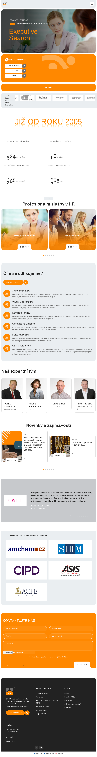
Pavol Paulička (84, 403)
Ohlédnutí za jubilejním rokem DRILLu (82, 443)
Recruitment (72, 235)
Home (66, 693)
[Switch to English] (59, 753)
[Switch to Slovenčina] (49, 753)
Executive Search (24, 235)
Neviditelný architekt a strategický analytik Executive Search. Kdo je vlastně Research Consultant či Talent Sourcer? (34, 443)
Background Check (42, 707)
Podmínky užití (69, 700)
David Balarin (59, 403)
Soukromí (27, 665)
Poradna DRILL (69, 697)
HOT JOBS (48, 87)
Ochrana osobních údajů (72, 704)
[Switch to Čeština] (38, 753)
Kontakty (67, 708)
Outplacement (41, 714)
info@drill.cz (10, 741)
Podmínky (22, 665)
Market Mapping (41, 710)
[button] (43, 255)
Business (27, 434)
